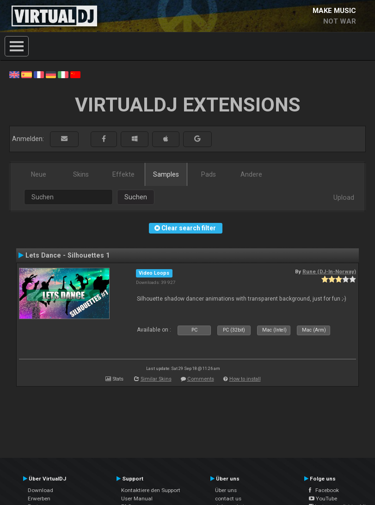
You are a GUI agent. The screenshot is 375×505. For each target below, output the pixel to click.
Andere (251, 174)
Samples (166, 174)
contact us (228, 498)
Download (40, 490)
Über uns (226, 490)
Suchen (135, 197)
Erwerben (39, 498)
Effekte (123, 174)
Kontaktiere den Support (150, 490)
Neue (38, 174)
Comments (200, 379)
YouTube (323, 498)
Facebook (324, 490)
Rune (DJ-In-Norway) (329, 271)
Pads (208, 174)
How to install (245, 379)
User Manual (137, 498)
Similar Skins (156, 379)
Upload (343, 197)
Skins (81, 174)
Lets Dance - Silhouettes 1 (67, 255)
